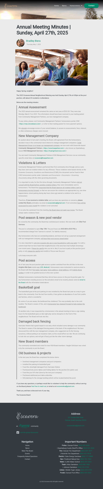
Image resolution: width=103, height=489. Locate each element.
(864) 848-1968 (84, 464)
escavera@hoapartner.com (44, 158)
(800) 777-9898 (87, 456)
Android (46, 267)
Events (27, 454)
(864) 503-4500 (88, 448)
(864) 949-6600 (84, 445)
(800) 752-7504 (85, 459)
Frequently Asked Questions (27, 456)
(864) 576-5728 (83, 467)
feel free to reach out (38, 386)
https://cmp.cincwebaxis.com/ (30, 124)
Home (56, 6)
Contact (91, 6)
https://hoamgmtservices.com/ (55, 151)
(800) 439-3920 (85, 473)
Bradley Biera (33, 40)
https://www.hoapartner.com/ (54, 148)
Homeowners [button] (75, 6)
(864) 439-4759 (86, 470)
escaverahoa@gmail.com (56, 203)
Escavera (10, 5)
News (64, 6)
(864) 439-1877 (86, 451)
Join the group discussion (27, 432)
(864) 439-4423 (86, 462)
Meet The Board (27, 451)
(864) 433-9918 (85, 454)
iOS (42, 267)
